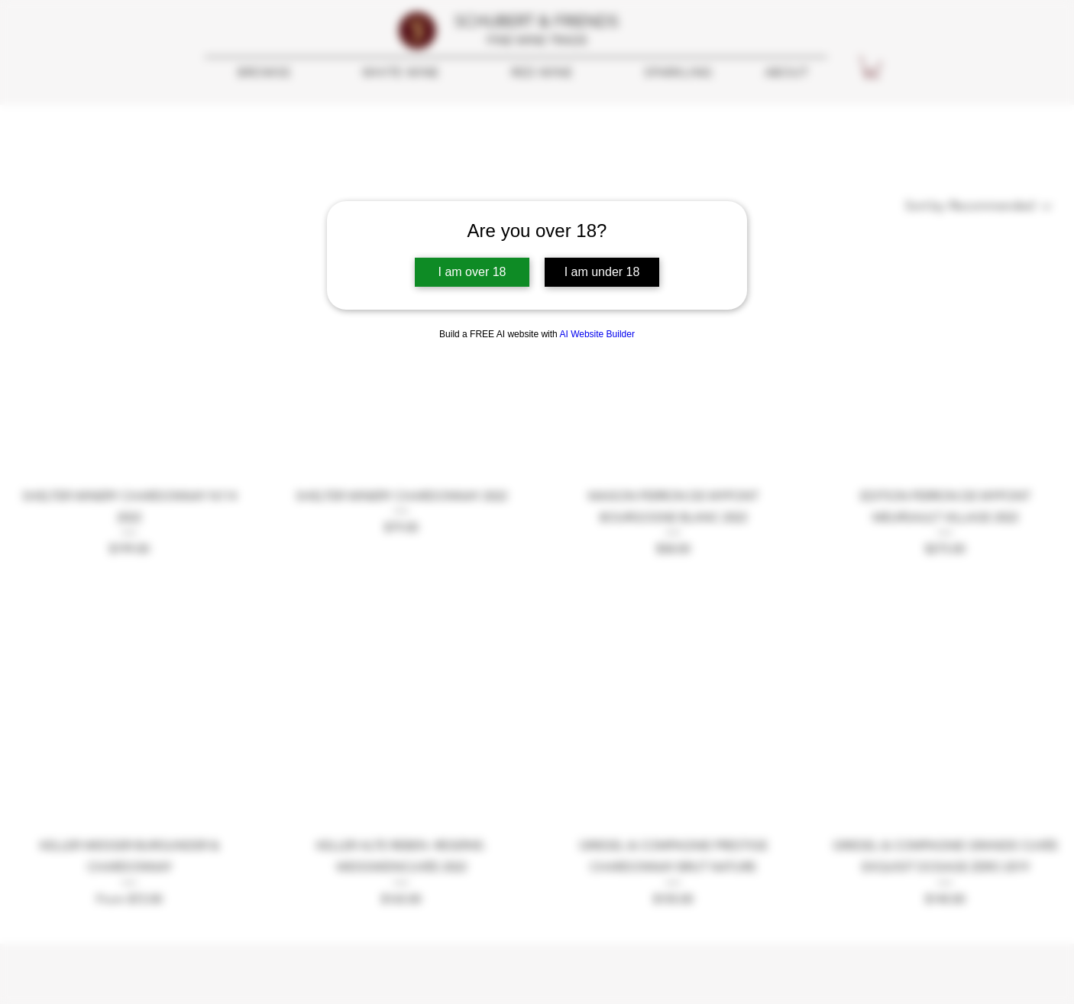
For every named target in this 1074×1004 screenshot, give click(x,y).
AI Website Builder (597, 334)
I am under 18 (602, 271)
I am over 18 (472, 271)
